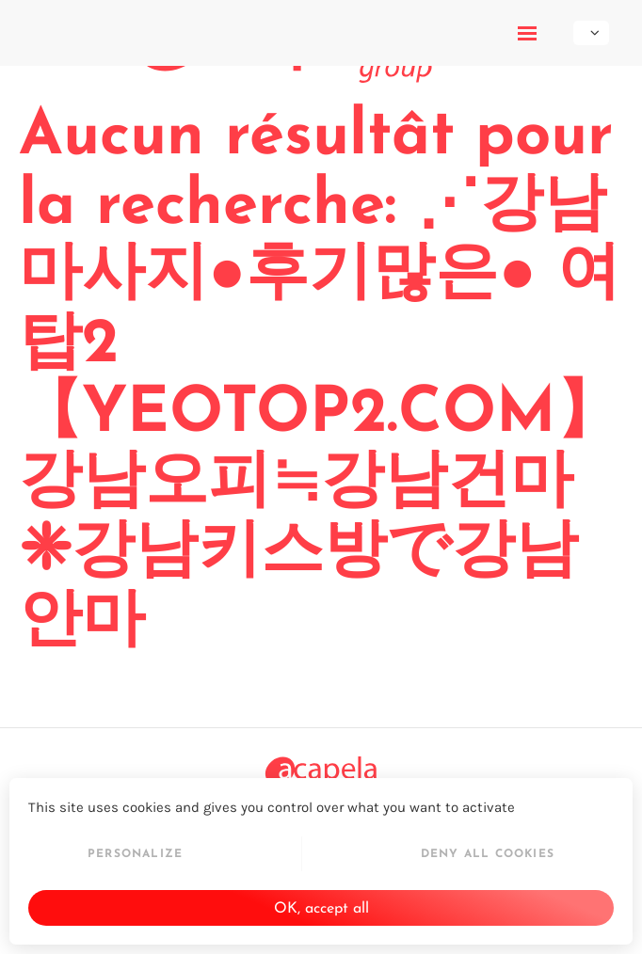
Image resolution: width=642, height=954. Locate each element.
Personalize (135, 854)
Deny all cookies (487, 854)
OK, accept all (321, 908)
